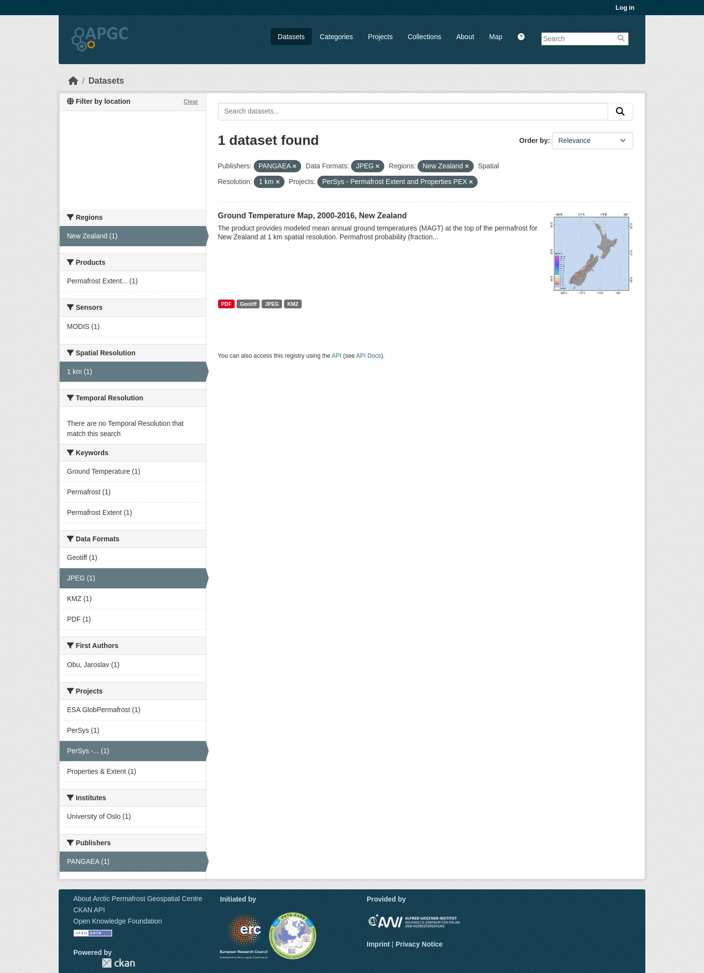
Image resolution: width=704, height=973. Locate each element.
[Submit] (620, 111)
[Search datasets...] (413, 111)
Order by (533, 140)
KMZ (293, 304)
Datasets (291, 37)
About (465, 37)
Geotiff (248, 304)
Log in (625, 7)
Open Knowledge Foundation (117, 921)
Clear (190, 101)
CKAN (118, 963)
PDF (226, 304)
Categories (336, 37)
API (337, 355)
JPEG (272, 304)
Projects (380, 37)
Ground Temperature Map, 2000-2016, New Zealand (312, 215)
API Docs (368, 355)
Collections (424, 37)
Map (496, 37)
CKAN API (89, 910)
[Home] (73, 81)
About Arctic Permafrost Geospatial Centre (137, 899)
